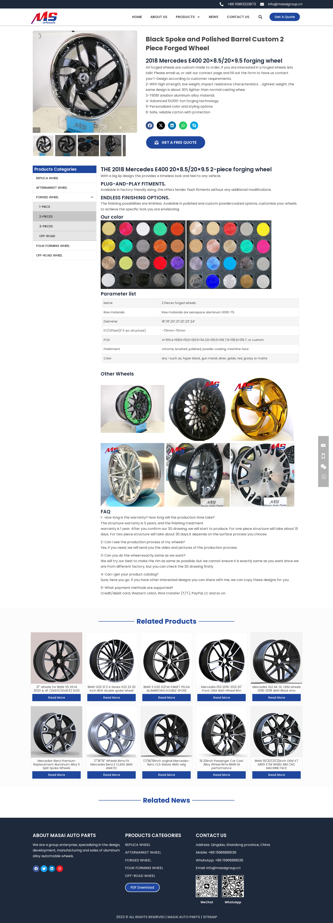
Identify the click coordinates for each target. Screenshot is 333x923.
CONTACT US (238, 16)
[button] (260, 16)
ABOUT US (158, 16)
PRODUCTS (188, 17)
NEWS (213, 16)
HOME (137, 16)
